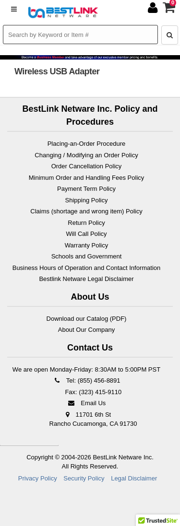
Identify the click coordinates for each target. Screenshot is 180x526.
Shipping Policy (86, 200)
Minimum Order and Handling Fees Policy (86, 177)
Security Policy (83, 478)
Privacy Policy (37, 478)
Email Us (86, 403)
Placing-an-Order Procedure (87, 143)
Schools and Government (86, 256)
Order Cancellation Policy (86, 166)
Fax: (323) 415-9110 (92, 392)
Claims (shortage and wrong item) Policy (86, 211)
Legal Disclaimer (134, 478)
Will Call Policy (86, 233)
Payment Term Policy (86, 188)
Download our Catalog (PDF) (87, 318)
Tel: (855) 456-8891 (86, 380)
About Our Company (86, 329)
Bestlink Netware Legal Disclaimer (86, 278)
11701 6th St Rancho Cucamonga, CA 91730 (93, 419)
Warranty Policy (86, 245)
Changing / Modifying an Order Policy (86, 155)
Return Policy (86, 222)
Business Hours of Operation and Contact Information (86, 267)
